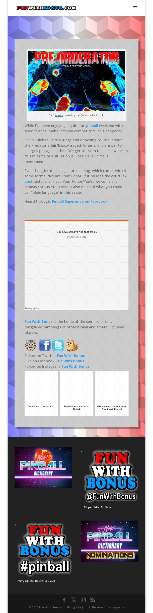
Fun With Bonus (38, 321)
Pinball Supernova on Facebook (80, 201)
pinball (92, 125)
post (29, 181)
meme (59, 115)
